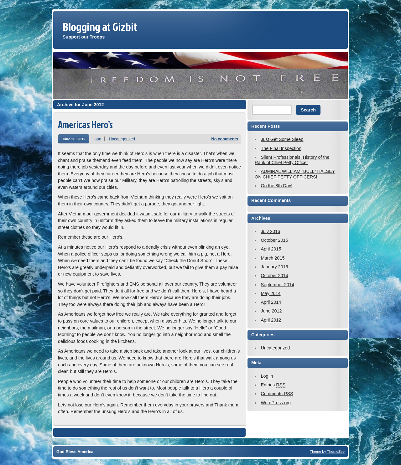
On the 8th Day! (276, 185)
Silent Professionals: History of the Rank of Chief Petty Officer (292, 160)
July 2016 (270, 231)
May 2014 (270, 293)
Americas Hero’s (85, 124)
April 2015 (271, 248)
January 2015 (274, 266)
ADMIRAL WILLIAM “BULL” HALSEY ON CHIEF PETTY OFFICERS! (295, 174)
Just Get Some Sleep (282, 139)
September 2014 (277, 284)
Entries (273, 385)
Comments (277, 393)
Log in (267, 376)
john (97, 139)
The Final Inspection (281, 148)
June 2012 (271, 310)
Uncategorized (122, 139)
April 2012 (271, 320)
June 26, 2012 (74, 139)
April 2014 (271, 302)
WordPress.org (276, 402)
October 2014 (274, 275)
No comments (224, 139)
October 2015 (274, 240)
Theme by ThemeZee (327, 451)
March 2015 (272, 258)
